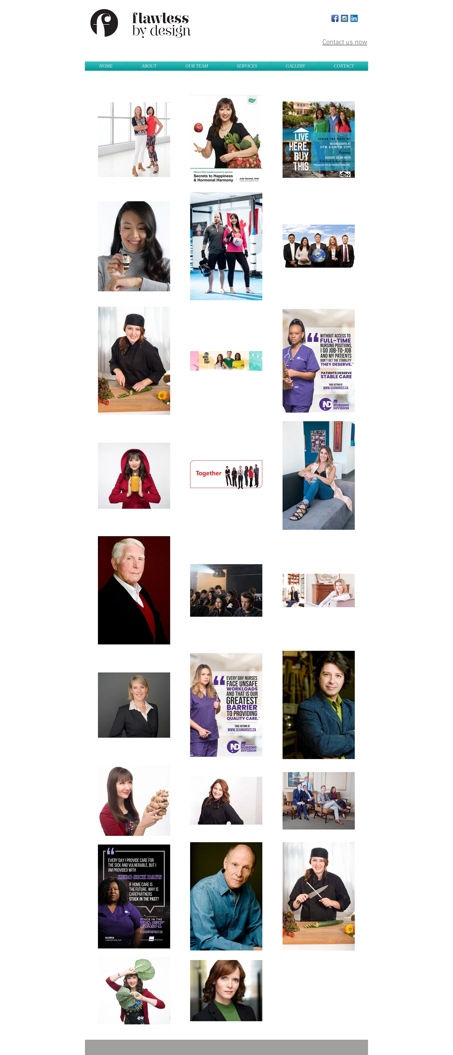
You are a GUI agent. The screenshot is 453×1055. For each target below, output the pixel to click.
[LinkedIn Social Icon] (354, 18)
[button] (246, 66)
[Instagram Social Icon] (344, 18)
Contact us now (344, 42)
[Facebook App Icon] (335, 18)
